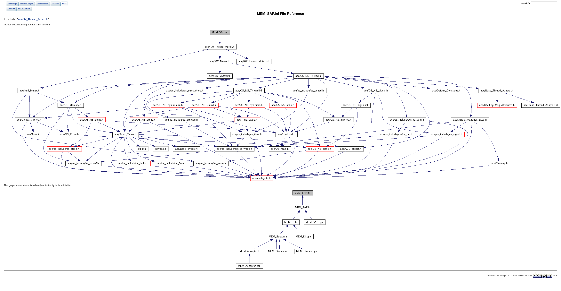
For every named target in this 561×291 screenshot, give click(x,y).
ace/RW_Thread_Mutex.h (32, 19)
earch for (526, 3)
